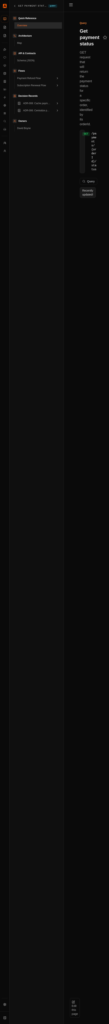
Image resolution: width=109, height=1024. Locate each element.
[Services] (5, 129)
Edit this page (75, 1008)
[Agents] (5, 49)
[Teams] (5, 143)
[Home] (4, 6)
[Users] (5, 151)
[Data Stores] (5, 73)
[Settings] (5, 1004)
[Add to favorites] (105, 37)
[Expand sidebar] (4, 1018)
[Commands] (5, 57)
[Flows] (5, 113)
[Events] (5, 97)
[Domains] (5, 89)
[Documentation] (5, 27)
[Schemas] (5, 35)
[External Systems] (5, 105)
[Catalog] (5, 19)
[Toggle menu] (71, 4)
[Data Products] (5, 65)
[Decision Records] (5, 81)
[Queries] (5, 121)
